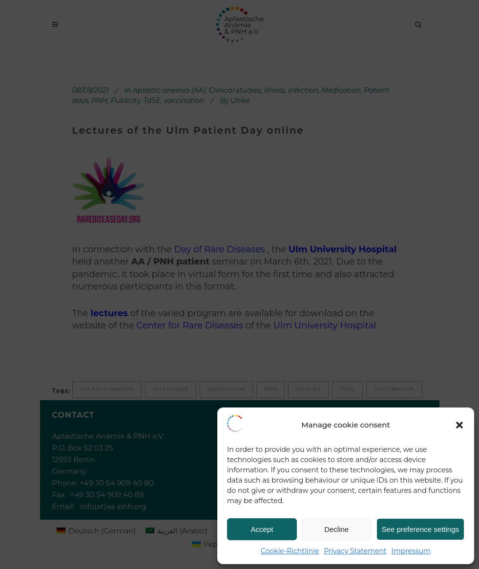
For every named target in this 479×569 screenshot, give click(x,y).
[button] (459, 425)
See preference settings (420, 529)
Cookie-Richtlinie (290, 551)
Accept (261, 529)
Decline (336, 529)
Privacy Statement (355, 551)
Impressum (411, 551)
